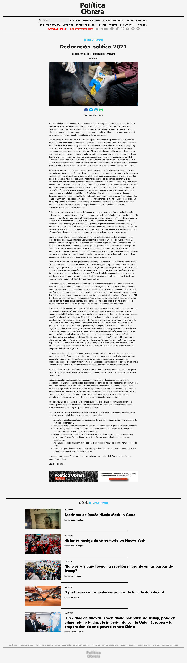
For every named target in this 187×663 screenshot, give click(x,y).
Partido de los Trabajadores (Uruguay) (97, 54)
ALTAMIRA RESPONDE (58, 29)
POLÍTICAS (75, 21)
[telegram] (96, 110)
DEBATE (102, 25)
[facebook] (86, 110)
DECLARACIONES (127, 25)
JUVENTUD (68, 25)
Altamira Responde (170, 645)
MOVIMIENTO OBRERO (114, 21)
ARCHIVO (113, 25)
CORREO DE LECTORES (86, 25)
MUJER (130, 21)
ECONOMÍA (141, 21)
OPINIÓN (142, 25)
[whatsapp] (101, 110)
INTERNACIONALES (91, 21)
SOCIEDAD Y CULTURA (50, 25)
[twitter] (91, 110)
